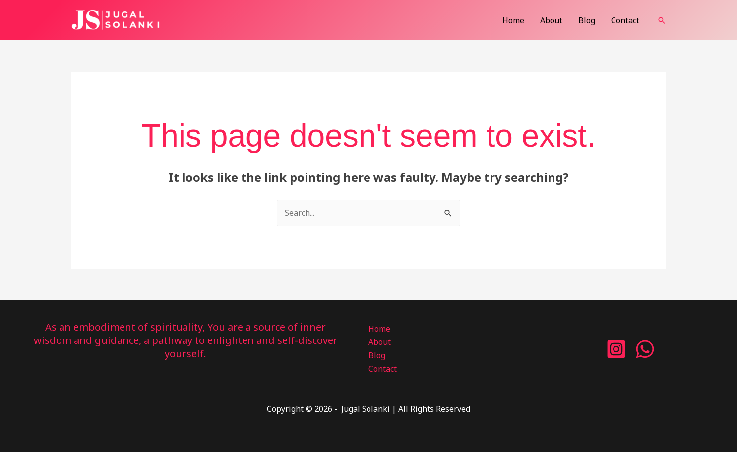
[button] (661, 20)
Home (513, 20)
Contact (625, 20)
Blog (586, 20)
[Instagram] (616, 349)
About (551, 20)
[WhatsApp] (645, 349)
